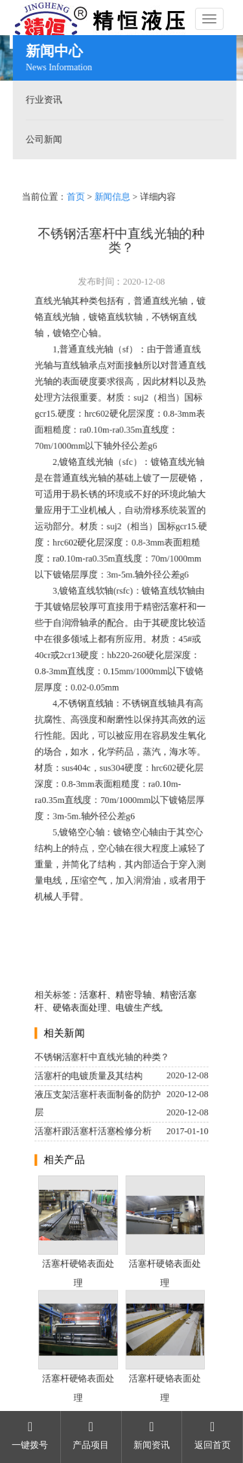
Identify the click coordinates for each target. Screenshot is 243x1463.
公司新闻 (42, 139)
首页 (76, 194)
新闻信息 (112, 194)
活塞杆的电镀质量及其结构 (88, 1078)
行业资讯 (42, 100)
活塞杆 (174, 607)
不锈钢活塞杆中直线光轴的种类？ (102, 1059)
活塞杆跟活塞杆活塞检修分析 (93, 1134)
